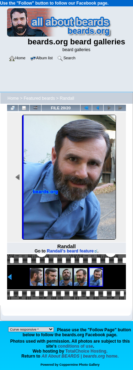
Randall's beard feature (70, 251)
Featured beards (39, 98)
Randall (67, 98)
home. (80, 356)
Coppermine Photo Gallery (79, 364)
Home (13, 98)
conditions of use (75, 346)
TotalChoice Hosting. (86, 351)
